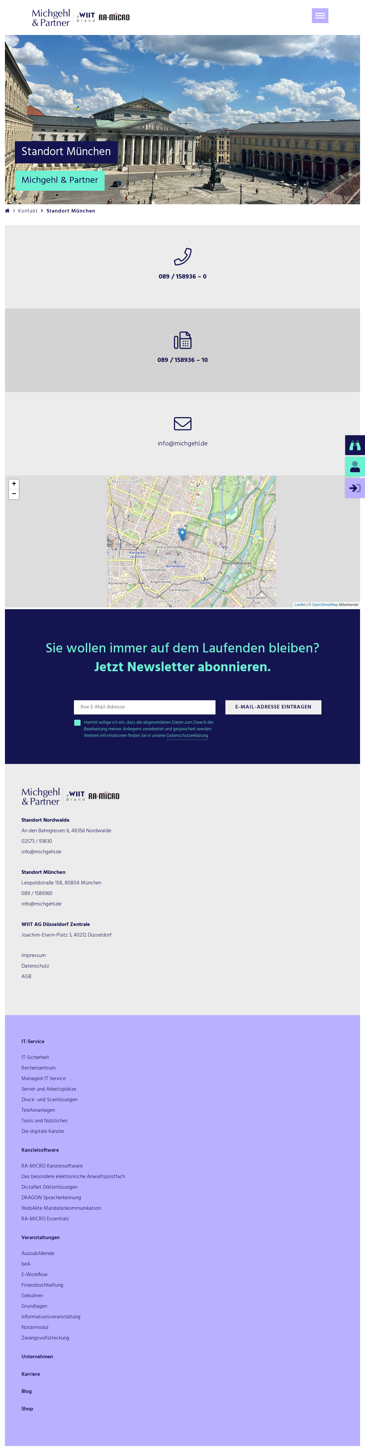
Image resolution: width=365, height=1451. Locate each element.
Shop (27, 1409)
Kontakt (28, 211)
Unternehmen (37, 1357)
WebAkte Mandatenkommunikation (61, 1208)
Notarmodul (35, 1327)
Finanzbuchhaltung (42, 1285)
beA (25, 1264)
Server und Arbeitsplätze (48, 1089)
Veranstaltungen (40, 1238)
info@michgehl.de (41, 852)
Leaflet (300, 605)
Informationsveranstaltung (51, 1317)
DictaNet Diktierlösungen (49, 1187)
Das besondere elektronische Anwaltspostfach (73, 1176)
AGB (26, 977)
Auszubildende (37, 1253)
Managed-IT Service (43, 1078)
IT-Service (32, 1042)
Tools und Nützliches (44, 1121)
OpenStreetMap (325, 605)
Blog (26, 1391)
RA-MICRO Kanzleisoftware (52, 1166)
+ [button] (14, 484)
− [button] (14, 494)
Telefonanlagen (38, 1110)
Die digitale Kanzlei (42, 1131)
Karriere (30, 1374)
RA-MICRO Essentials (45, 1219)
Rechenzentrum (38, 1068)
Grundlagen (34, 1306)
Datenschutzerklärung (187, 736)
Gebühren (32, 1296)
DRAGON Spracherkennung (51, 1198)
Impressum (33, 955)
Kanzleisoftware (40, 1150)
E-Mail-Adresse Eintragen (273, 707)
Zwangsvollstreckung (45, 1338)
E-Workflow (34, 1274)
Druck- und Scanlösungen (49, 1100)
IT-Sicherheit (35, 1057)
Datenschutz (35, 966)
